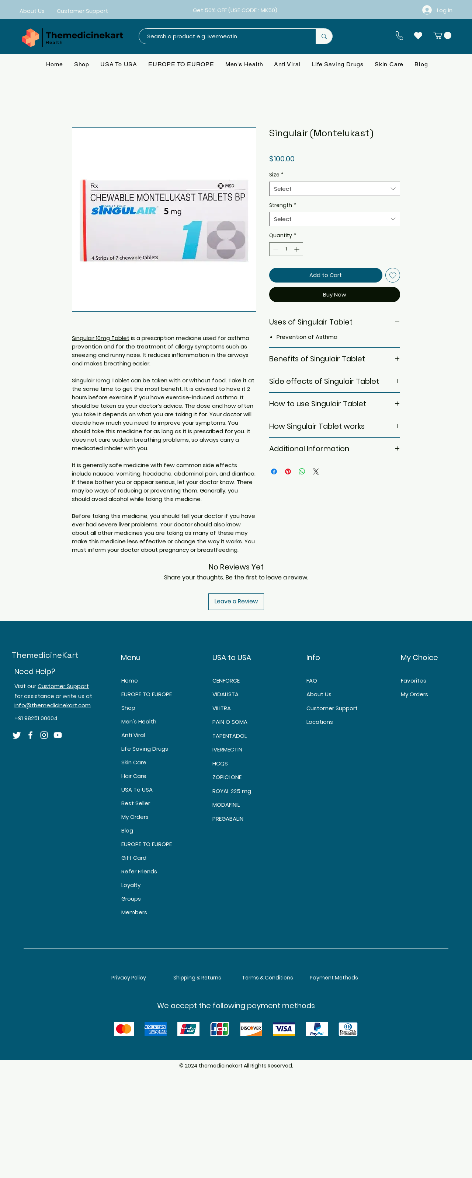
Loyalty (130, 885)
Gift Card (133, 858)
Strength (282, 205)
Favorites (413, 680)
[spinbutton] (286, 249)
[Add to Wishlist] (392, 275)
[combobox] (334, 189)
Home (129, 680)
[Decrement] (275, 249)
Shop (128, 708)
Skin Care (133, 762)
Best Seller (135, 803)
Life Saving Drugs (144, 749)
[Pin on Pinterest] (288, 471)
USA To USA (137, 789)
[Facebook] (30, 735)
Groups (131, 898)
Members (134, 912)
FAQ (311, 680)
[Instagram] (44, 735)
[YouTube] (58, 735)
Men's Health (138, 721)
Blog (127, 830)
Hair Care (133, 776)
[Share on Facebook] (274, 471)
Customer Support (63, 686)
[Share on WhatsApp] (302, 471)
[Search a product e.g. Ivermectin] (223, 36)
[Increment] (297, 249)
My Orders (135, 817)
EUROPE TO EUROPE (146, 694)
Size (276, 174)
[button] (442, 35)
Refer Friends (139, 871)
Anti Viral (133, 735)
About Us (319, 694)
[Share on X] (316, 471)
